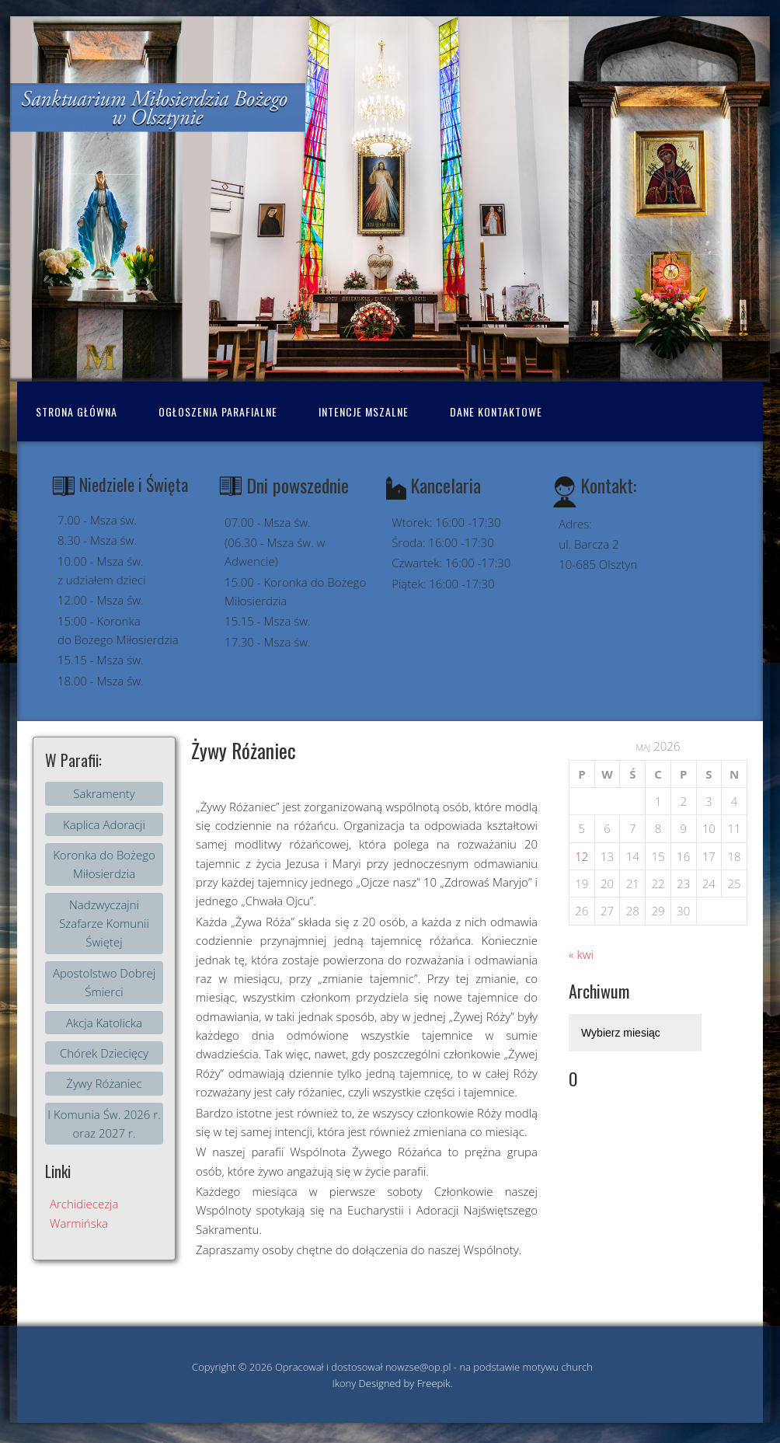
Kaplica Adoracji (104, 824)
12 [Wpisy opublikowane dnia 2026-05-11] (581, 856)
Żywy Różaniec (103, 1083)
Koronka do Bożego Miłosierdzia (104, 864)
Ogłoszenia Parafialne (217, 411)
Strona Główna (76, 411)
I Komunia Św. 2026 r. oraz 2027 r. (103, 1124)
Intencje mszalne (364, 411)
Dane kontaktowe (496, 411)
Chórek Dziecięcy (104, 1053)
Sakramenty (103, 793)
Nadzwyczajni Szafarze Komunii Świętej (104, 923)
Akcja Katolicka (104, 1022)
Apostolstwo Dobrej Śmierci (104, 982)
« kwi (581, 954)
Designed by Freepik (405, 1383)
